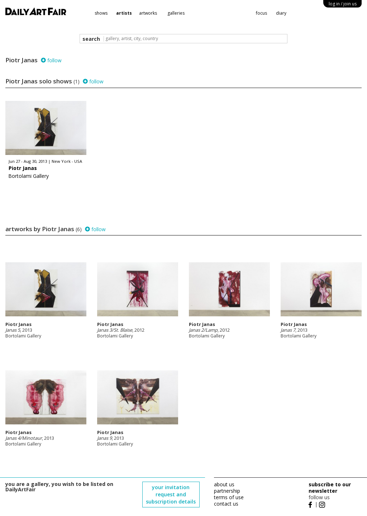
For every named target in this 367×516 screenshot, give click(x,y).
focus (261, 13)
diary (281, 13)
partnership (227, 490)
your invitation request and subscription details (171, 494)
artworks (148, 13)
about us (224, 484)
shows (101, 13)
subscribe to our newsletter (330, 487)
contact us (226, 503)
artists (124, 13)
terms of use (229, 497)
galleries (176, 13)
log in (343, 4)
